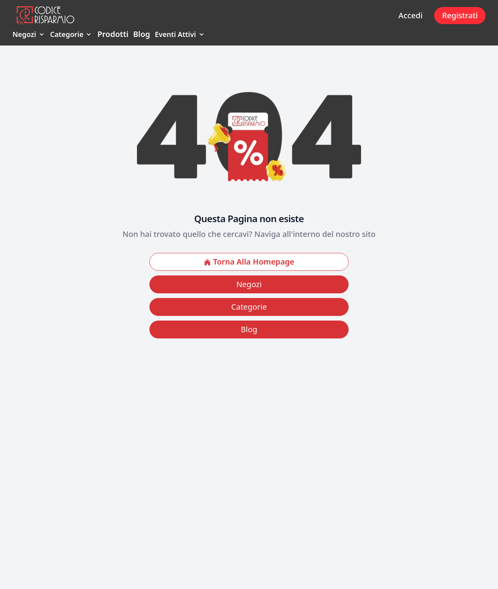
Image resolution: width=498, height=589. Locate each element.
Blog (249, 329)
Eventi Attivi (180, 34)
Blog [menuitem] (141, 34)
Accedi (410, 15)
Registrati (460, 15)
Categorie (71, 34)
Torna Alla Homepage (248, 261)
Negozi (29, 34)
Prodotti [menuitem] (112, 34)
